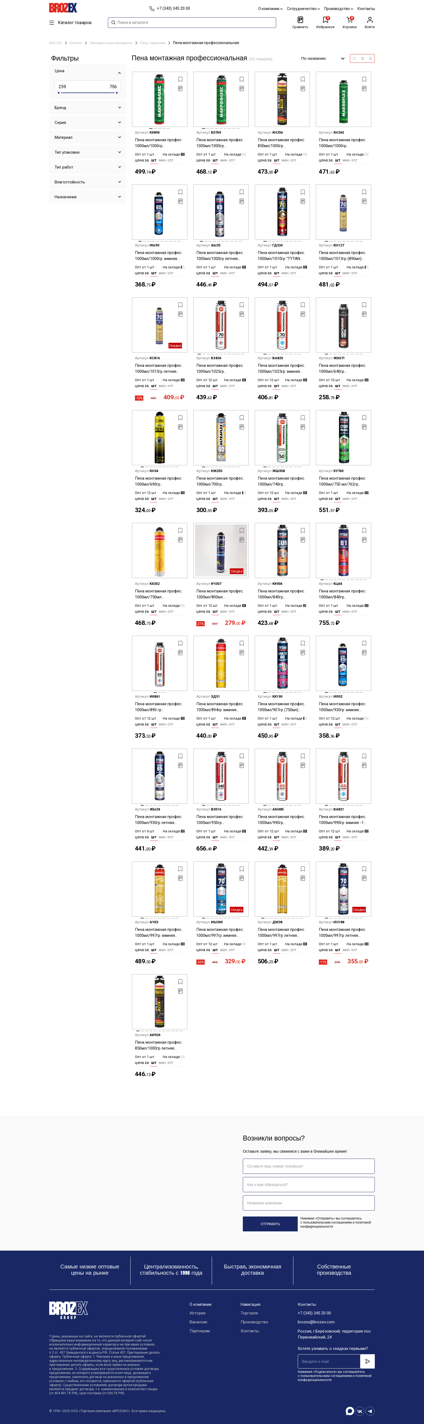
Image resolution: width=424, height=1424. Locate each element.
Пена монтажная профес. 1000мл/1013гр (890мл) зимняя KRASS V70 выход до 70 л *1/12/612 (343, 256)
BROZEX (56, 43)
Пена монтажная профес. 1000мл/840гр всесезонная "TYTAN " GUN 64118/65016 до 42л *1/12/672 (281, 594)
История (198, 1313)
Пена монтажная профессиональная (206, 43)
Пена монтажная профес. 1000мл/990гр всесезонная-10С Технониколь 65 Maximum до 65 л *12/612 (282, 820)
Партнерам (200, 1331)
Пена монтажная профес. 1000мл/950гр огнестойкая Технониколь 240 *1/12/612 (220, 820)
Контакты (366, 8)
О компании (270, 8)
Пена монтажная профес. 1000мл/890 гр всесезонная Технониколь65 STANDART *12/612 (159, 707)
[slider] (58, 92)
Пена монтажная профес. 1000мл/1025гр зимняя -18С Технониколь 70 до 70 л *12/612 (281, 369)
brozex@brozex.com (316, 1322)
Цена (59, 70)
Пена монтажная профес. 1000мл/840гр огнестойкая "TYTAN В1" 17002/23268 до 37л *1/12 (343, 594)
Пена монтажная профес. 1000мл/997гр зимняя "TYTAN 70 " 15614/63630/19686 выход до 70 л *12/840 (220, 933)
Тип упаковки (67, 152)
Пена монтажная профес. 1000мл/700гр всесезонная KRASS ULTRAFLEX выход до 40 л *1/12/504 (220, 481)
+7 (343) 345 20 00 (314, 1313)
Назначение (66, 197)
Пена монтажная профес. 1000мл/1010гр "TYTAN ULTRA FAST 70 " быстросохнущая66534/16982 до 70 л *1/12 (282, 256)
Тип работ (64, 167)
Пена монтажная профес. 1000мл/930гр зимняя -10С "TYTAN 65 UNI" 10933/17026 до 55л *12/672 (342, 707)
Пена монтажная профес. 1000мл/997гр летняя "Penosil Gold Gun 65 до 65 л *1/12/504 (282, 933)
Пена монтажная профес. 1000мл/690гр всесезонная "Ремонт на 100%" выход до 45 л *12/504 (158, 481)
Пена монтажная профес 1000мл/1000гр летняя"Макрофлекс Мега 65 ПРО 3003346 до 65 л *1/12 (220, 143)
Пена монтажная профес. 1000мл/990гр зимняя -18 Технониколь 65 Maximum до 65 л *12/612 (343, 820)
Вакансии (198, 1322)
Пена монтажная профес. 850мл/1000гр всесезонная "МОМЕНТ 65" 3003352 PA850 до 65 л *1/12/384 (282, 143)
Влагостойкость (70, 182)
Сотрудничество (303, 8)
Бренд (60, 107)
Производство (338, 8)
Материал (63, 137)
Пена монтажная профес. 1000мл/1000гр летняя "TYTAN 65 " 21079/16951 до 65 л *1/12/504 (220, 256)
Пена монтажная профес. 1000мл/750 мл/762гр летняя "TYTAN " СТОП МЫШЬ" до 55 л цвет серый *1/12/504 (342, 481)
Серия (60, 122)
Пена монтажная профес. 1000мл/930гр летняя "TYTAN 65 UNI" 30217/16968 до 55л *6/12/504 (158, 820)
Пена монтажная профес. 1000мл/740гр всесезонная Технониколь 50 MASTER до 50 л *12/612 (282, 481)
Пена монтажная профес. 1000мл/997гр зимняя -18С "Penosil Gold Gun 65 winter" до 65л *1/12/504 (158, 933)
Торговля (249, 1313)
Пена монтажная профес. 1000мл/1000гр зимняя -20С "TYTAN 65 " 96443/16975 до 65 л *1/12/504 (158, 256)
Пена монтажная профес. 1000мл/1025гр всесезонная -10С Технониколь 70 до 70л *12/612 (220, 369)
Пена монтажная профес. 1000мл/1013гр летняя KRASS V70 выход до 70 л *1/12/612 (159, 369)
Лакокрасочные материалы (111, 43)
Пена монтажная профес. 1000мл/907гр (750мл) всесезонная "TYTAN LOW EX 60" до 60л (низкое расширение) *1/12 (282, 707)
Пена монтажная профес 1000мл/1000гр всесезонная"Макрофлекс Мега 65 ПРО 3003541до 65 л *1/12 (159, 143)
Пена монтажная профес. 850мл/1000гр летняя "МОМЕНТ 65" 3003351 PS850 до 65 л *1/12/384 (158, 1045)
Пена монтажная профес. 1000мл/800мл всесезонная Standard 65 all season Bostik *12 (220, 594)
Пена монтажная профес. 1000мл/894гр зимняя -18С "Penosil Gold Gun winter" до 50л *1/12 (220, 707)
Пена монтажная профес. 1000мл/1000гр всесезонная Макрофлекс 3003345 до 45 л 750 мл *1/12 (343, 143)
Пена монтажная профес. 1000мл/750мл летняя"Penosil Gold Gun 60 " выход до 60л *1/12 (158, 594)
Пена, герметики (153, 43)
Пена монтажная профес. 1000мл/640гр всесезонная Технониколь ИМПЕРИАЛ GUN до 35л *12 (343, 369)
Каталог (76, 43)
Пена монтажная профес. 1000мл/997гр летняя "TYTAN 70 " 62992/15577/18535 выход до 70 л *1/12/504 (343, 933)
